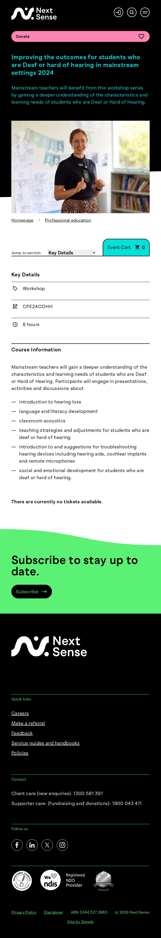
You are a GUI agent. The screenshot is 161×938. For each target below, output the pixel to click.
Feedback (22, 733)
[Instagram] (62, 845)
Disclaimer (53, 912)
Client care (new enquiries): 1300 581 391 (57, 793)
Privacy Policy (24, 912)
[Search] (131, 12)
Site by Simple (80, 922)
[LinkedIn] (32, 845)
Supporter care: (76, 803)
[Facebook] (17, 845)
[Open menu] (145, 12)
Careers (20, 713)
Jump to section (26, 253)
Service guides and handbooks (45, 743)
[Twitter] (47, 845)
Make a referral (28, 723)
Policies (20, 753)
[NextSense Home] (34, 14)
